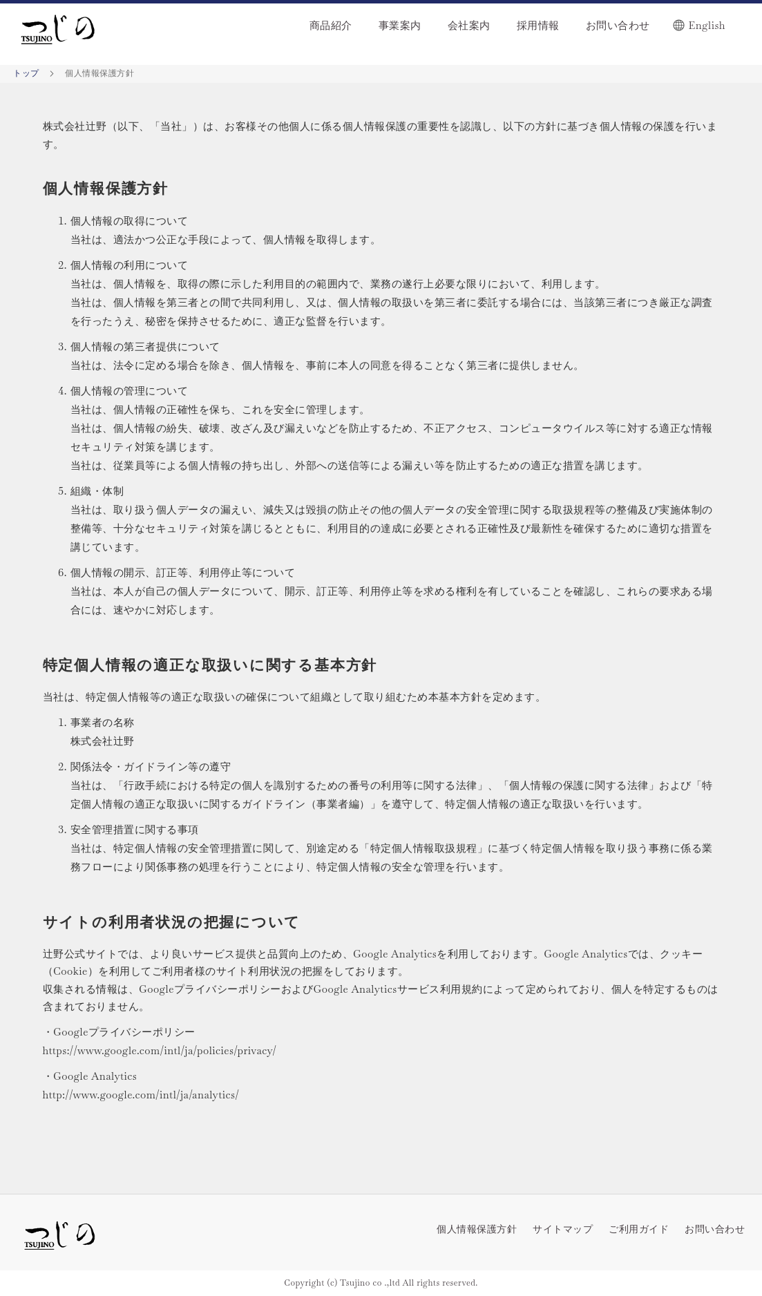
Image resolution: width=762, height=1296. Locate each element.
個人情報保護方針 (477, 1229)
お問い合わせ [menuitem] (618, 25)
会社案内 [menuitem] (469, 25)
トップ (27, 73)
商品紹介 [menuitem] (330, 25)
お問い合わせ (715, 1229)
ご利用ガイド (639, 1229)
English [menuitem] (707, 25)
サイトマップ (563, 1229)
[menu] (454, 22)
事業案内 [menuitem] (400, 25)
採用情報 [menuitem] (538, 25)
